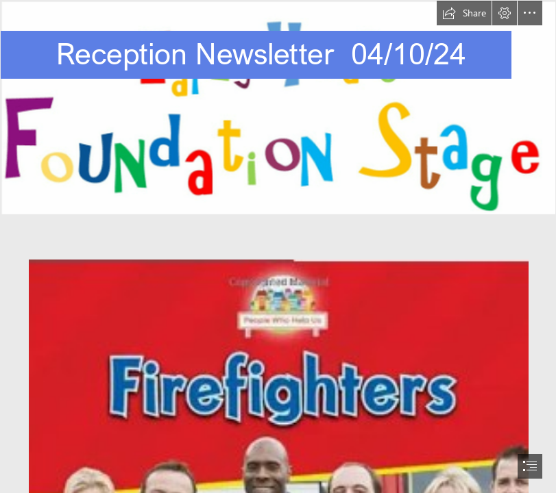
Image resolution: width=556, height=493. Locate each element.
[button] (464, 13)
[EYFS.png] (278, 107)
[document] (278, 246)
